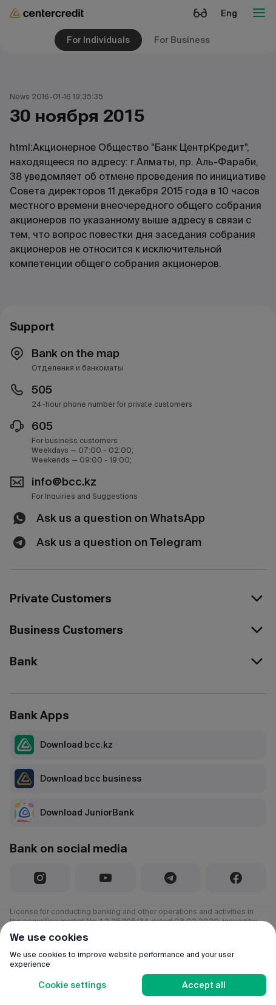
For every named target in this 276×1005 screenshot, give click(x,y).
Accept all (204, 985)
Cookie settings (72, 985)
